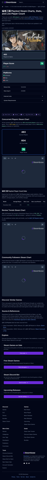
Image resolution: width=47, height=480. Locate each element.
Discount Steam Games (30, 434)
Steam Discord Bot (8, 456)
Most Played (27, 412)
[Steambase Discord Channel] (24, 463)
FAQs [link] (38, 114)
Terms (18, 477)
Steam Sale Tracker (29, 431)
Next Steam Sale (7, 462)
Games (7, 6)
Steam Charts (6, 421)
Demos (4, 415)
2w (5, 158)
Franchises (6, 446)
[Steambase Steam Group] (26, 463)
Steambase (26, 456)
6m (9, 224)
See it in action (23, 382)
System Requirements (23, 100)
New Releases (28, 418)
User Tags (5, 437)
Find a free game (23, 367)
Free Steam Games (29, 437)
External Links (23, 96)
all (15, 158)
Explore (5, 468)
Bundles (5, 418)
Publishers (5, 443)
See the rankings (23, 396)
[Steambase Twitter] (29, 463)
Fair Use (23, 477)
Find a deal (23, 353)
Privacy (13, 477)
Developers (6, 440)
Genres (4, 431)
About (27, 477)
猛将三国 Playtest (33, 17)
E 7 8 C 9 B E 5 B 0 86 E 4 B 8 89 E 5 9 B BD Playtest (23, 6)
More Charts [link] (29, 114)
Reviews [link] (15, 114)
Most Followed (28, 415)
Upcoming (27, 421)
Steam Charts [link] (6, 114)
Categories (6, 434)
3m (8, 158)
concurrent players (29, 19)
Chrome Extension (8, 453)
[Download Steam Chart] (42, 158)
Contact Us (32, 477)
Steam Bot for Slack (8, 459)
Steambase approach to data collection (25, 319)
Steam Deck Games (29, 424)
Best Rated (27, 409)
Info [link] (22, 114)
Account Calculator (8, 465)
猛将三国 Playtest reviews (36, 218)
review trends (39, 19)
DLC (4, 412)
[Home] (2, 6)
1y (12, 158)
